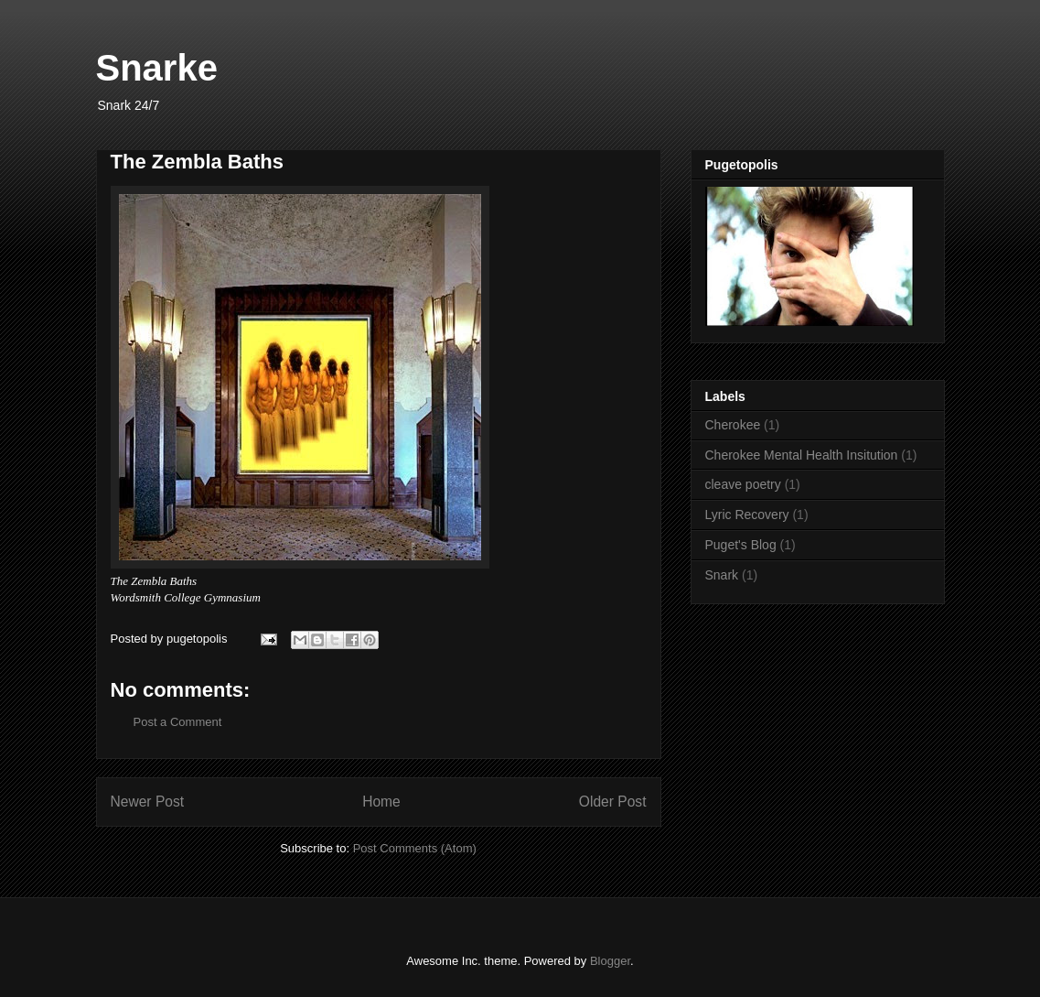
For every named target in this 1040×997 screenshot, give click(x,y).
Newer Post (148, 801)
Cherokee (733, 424)
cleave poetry (743, 484)
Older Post (613, 801)
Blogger (610, 961)
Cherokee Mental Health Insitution (801, 455)
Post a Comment (178, 722)
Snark (722, 575)
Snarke (157, 68)
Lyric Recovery (747, 514)
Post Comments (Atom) (415, 848)
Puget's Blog (741, 544)
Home (381, 801)
